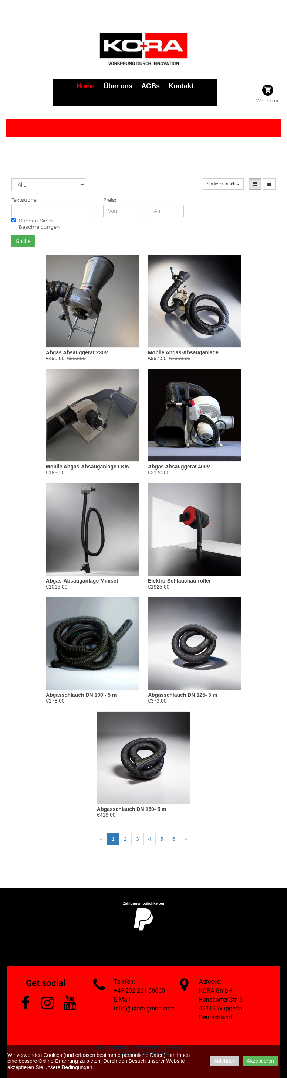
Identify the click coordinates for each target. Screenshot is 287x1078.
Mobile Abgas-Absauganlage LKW (88, 467)
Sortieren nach (223, 184)
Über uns (118, 86)
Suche (23, 241)
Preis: (109, 200)
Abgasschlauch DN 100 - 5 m (81, 695)
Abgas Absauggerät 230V (77, 352)
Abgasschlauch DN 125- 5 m (182, 695)
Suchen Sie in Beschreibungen (35, 223)
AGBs (150, 86)
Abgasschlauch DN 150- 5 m (131, 809)
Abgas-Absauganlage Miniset (82, 581)
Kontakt (181, 86)
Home (85, 86)
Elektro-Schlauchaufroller (179, 581)
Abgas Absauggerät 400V (179, 467)
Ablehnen (225, 1061)
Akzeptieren (260, 1061)
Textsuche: (24, 200)
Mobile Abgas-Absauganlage (183, 352)
